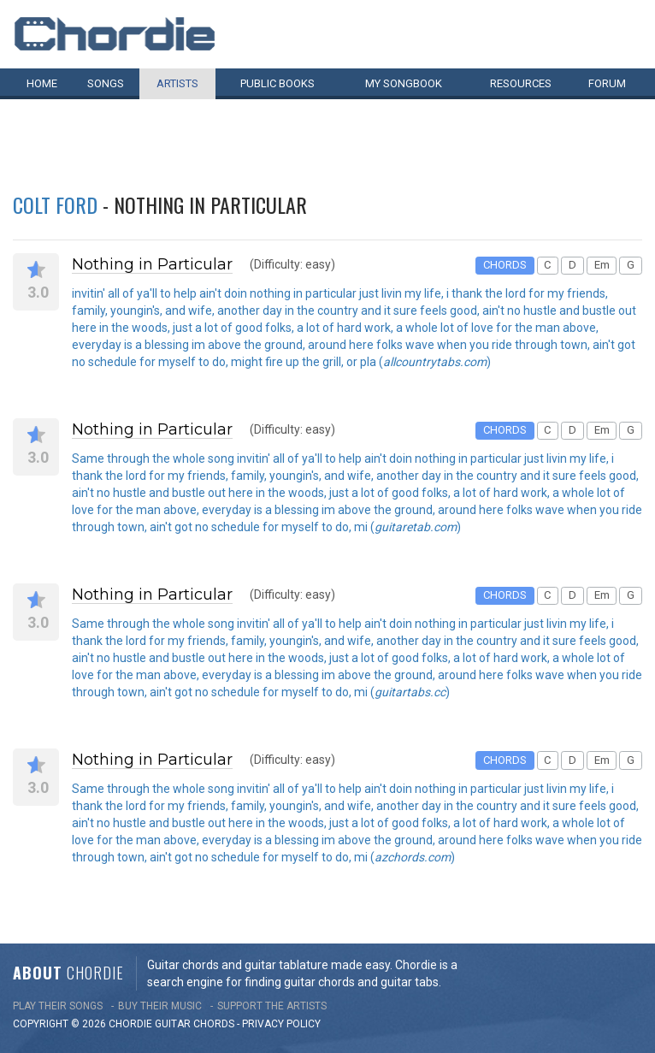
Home (42, 83)
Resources (521, 83)
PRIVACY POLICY (281, 1024)
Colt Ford (55, 204)
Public (277, 83)
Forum (607, 83)
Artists (177, 83)
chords (213, 1024)
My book (403, 83)
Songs (105, 83)
